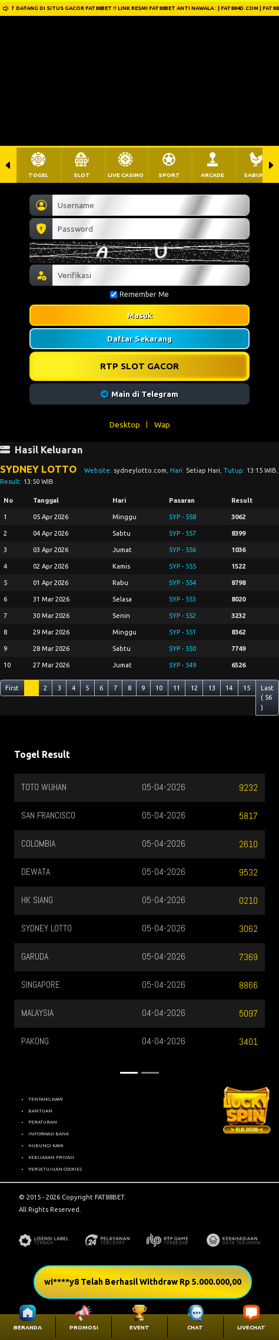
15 (246, 687)
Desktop (124, 424)
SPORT (169, 175)
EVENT (139, 1327)
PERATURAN (42, 1122)
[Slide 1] (129, 1073)
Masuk (139, 315)
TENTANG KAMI (45, 1099)
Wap (162, 424)
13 (211, 687)
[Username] (151, 205)
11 (176, 687)
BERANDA (28, 1327)
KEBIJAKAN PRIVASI (51, 1157)
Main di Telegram (140, 394)
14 (228, 687)
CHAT (195, 1327)
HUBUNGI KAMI (46, 1145)
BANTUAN (40, 1110)
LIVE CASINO (126, 175)
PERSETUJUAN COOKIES (55, 1169)
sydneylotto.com (140, 470)
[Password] (151, 228)
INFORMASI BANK (48, 1133)
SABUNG (256, 175)
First (12, 687)
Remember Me (139, 294)
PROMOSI (83, 1327)
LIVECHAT (251, 1327)
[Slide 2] (150, 1073)
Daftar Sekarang (139, 338)
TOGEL (38, 175)
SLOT (82, 175)
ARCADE (212, 175)
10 (158, 687)
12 (194, 687)
